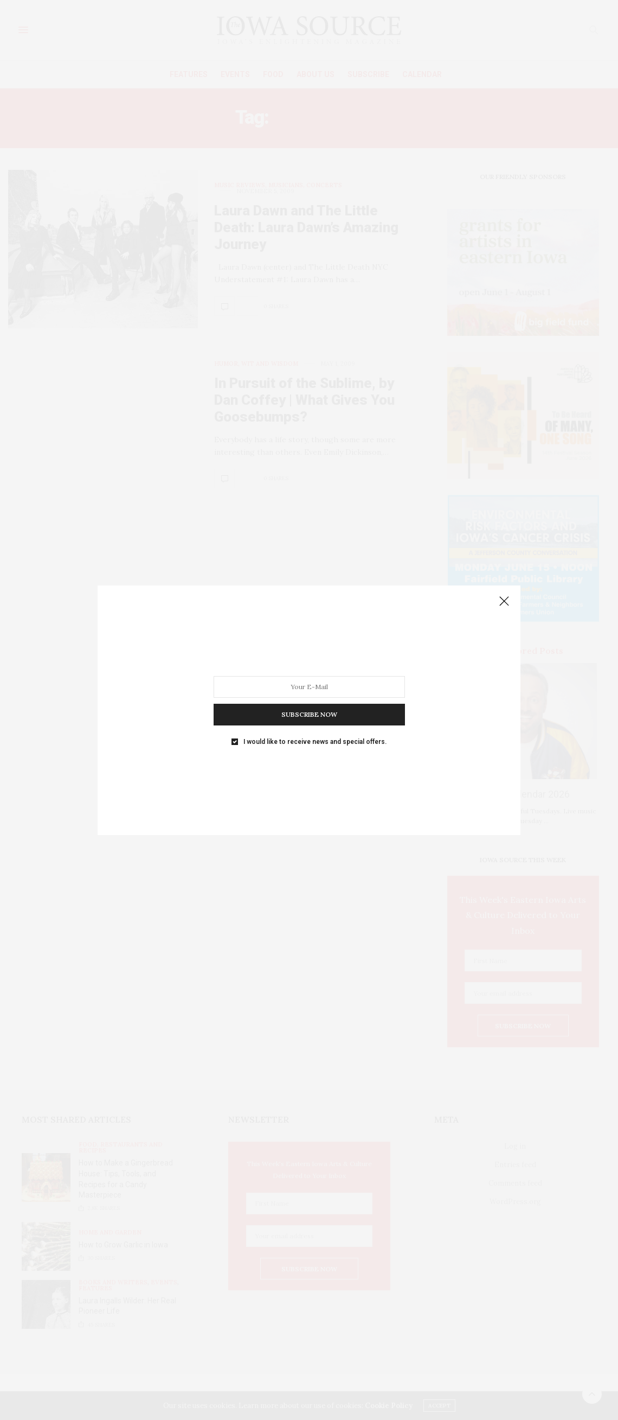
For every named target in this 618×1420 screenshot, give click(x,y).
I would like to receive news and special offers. (315, 741)
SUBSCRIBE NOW (309, 714)
